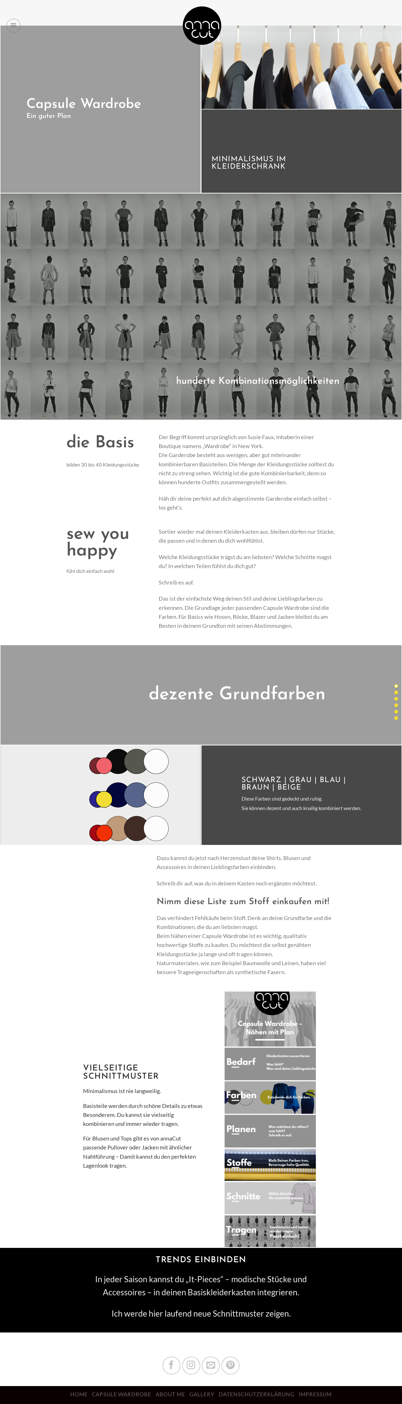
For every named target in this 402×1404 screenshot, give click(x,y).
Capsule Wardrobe (121, 1394)
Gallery (201, 1394)
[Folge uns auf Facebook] (171, 1366)
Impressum (315, 1394)
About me (170, 1394)
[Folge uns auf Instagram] (191, 1366)
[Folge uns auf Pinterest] (230, 1366)
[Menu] (14, 26)
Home (79, 1394)
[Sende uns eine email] (211, 1366)
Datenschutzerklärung (257, 1394)
